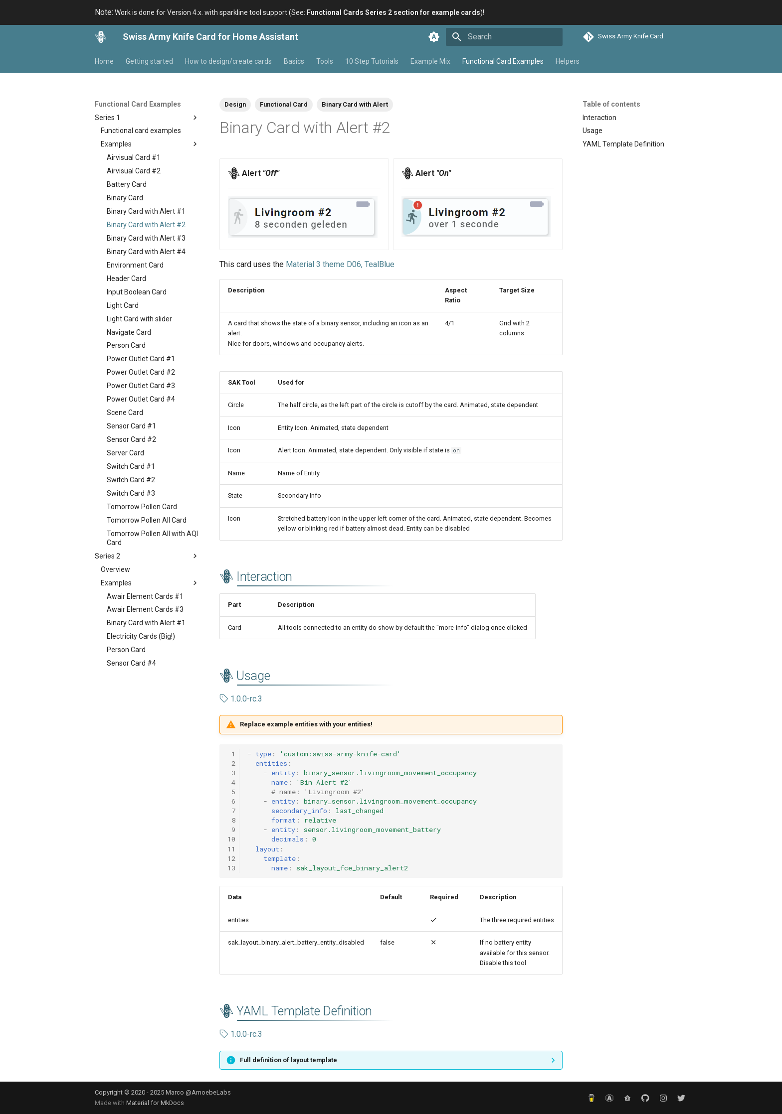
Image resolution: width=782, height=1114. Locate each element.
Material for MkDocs (155, 1103)
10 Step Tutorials (371, 61)
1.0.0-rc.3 (240, 698)
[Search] (504, 37)
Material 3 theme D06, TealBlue (340, 264)
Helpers (568, 61)
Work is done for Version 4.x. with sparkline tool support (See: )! (289, 12)
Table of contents (611, 104)
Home (104, 61)
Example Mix (430, 61)
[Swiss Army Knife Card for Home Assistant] (101, 37)
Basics (294, 61)
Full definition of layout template (288, 1060)
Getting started (149, 61)
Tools (324, 61)
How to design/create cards (228, 61)
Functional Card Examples (503, 61)
